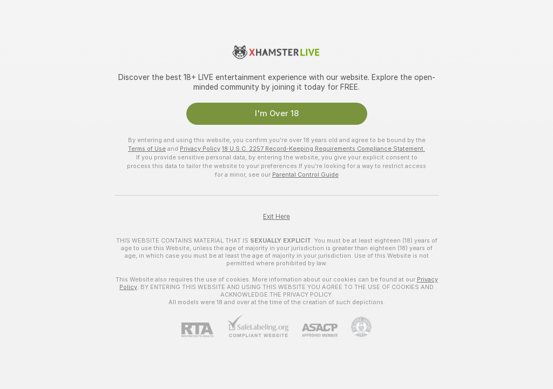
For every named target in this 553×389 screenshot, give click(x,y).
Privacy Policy (200, 148)
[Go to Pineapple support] (355, 327)
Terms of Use (147, 148)
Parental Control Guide (305, 174)
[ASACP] (313, 330)
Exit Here (276, 216)
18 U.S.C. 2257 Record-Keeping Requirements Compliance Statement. (323, 148)
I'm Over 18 (277, 113)
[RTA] (204, 330)
